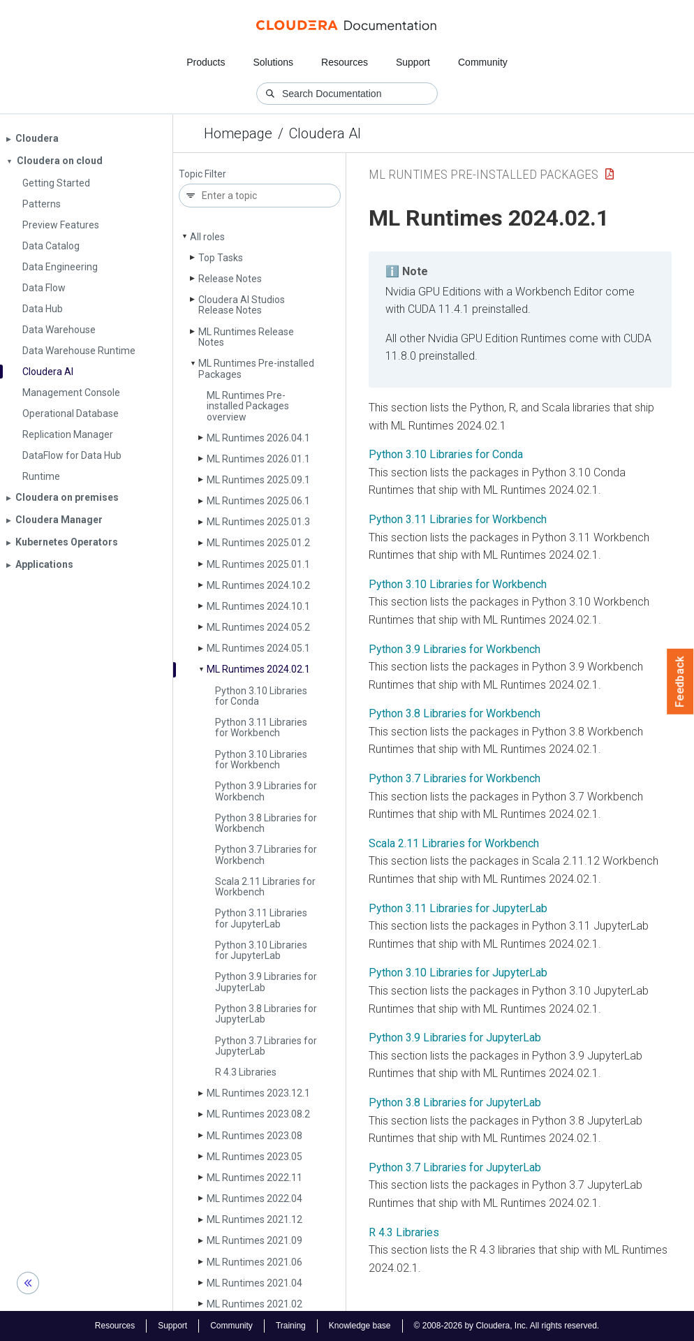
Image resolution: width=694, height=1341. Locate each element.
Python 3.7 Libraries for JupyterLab (455, 1167)
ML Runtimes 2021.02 (254, 1304)
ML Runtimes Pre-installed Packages (256, 368)
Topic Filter (202, 174)
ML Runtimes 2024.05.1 (258, 648)
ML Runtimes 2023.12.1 (258, 1093)
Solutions (273, 62)
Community (483, 62)
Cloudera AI (325, 133)
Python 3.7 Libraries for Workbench (266, 854)
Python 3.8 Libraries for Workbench (266, 823)
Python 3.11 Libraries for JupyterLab (458, 908)
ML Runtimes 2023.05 (254, 1156)
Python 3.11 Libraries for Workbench (261, 727)
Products (205, 62)
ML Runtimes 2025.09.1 (258, 479)
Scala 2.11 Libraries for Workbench (265, 886)
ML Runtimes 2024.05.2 (258, 627)
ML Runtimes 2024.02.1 (258, 669)
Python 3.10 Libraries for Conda (261, 696)
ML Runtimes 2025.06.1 (258, 500)
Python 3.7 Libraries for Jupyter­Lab (266, 1046)
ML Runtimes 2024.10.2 (258, 585)
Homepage (238, 133)
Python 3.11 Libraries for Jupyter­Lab (261, 918)
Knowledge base (360, 1326)
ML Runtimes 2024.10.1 (258, 606)
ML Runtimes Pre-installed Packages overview (248, 406)
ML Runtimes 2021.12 (254, 1219)
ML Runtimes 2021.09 (254, 1240)
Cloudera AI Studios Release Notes (241, 305)
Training (291, 1326)
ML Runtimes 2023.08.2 (258, 1114)
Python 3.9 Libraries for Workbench (266, 791)
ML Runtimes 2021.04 (254, 1283)
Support (413, 62)
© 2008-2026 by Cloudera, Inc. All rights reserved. (507, 1326)
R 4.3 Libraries (245, 1072)
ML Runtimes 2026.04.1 (258, 438)
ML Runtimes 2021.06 (254, 1262)
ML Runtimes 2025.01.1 (258, 564)
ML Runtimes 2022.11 (254, 1177)
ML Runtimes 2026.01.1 (258, 458)
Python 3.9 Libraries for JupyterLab (455, 1037)
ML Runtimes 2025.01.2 (258, 542)
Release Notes (230, 278)
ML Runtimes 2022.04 (254, 1198)
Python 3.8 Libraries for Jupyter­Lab (266, 1014)
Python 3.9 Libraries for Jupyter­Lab (266, 981)
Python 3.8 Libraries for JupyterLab (455, 1102)
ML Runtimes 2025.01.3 (258, 521)
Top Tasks (220, 257)
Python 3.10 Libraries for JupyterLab (458, 972)
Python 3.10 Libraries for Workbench (261, 759)
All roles (207, 236)
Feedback (680, 682)
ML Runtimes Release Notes (246, 337)
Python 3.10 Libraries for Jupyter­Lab (261, 950)
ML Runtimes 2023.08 (254, 1135)
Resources (344, 62)
